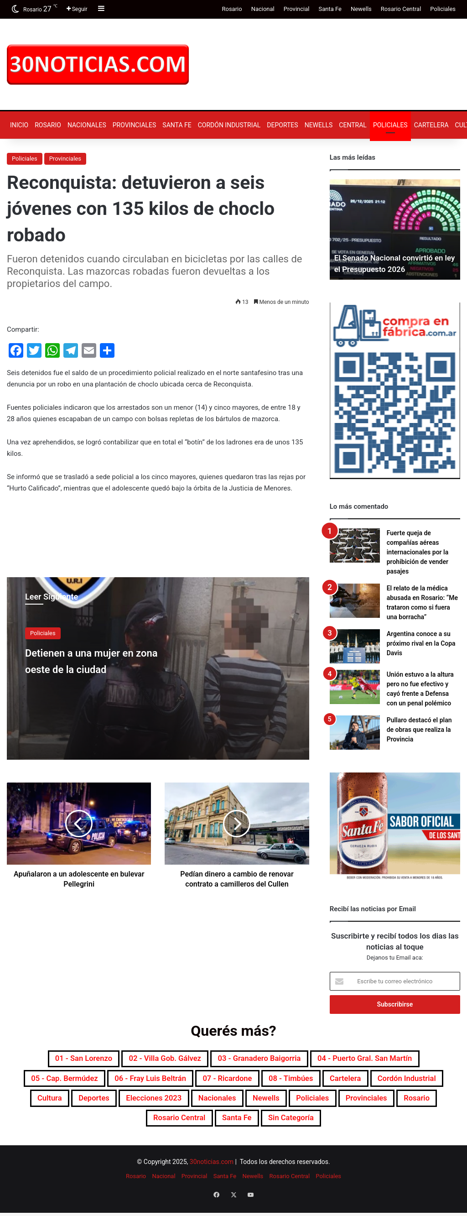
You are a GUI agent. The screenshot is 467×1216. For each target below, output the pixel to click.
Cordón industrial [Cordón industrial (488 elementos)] (52, 1103)
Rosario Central (401, 8)
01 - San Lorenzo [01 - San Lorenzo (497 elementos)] (55, 1059)
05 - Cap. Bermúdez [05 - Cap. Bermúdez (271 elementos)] (78, 1081)
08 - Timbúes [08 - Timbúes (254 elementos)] (346, 1081)
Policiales (443, 8)
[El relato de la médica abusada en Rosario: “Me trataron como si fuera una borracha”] (355, 601)
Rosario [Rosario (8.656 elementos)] (163, 1125)
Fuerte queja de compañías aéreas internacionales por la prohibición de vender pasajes (418, 552)
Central (353, 125)
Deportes (282, 125)
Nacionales (86, 125)
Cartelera (431, 125)
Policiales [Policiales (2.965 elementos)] (430, 1103)
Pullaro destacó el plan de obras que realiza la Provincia (419, 729)
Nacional (263, 8)
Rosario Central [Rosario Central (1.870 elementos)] (228, 1125)
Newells (361, 8)
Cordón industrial (229, 125)
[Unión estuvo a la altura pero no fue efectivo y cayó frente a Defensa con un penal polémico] (355, 687)
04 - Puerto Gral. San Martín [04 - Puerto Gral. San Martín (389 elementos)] (389, 1059)
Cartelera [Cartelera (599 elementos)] (410, 1081)
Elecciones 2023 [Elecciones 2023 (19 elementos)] (243, 1103)
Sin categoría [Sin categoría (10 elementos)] (360, 1125)
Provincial (297, 8)
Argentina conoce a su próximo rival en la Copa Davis (421, 643)
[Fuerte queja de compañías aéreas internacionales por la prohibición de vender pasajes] (355, 545)
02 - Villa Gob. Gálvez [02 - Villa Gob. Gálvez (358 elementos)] (152, 1059)
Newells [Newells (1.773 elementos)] (375, 1103)
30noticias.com (212, 1170)
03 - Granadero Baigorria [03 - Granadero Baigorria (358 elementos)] (263, 1059)
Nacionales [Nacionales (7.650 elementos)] (318, 1103)
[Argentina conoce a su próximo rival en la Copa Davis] (355, 646)
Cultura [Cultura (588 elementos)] (121, 1103)
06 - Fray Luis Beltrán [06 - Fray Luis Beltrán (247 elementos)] (180, 1081)
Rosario (232, 8)
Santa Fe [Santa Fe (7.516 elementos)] (296, 1125)
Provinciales (134, 125)
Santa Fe (329, 8)
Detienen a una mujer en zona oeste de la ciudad (99, 660)
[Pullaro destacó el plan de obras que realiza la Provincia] (355, 732)
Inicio (19, 125)
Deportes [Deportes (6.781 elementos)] (173, 1103)
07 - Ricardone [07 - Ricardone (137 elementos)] (271, 1081)
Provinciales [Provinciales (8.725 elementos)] (104, 1125)
